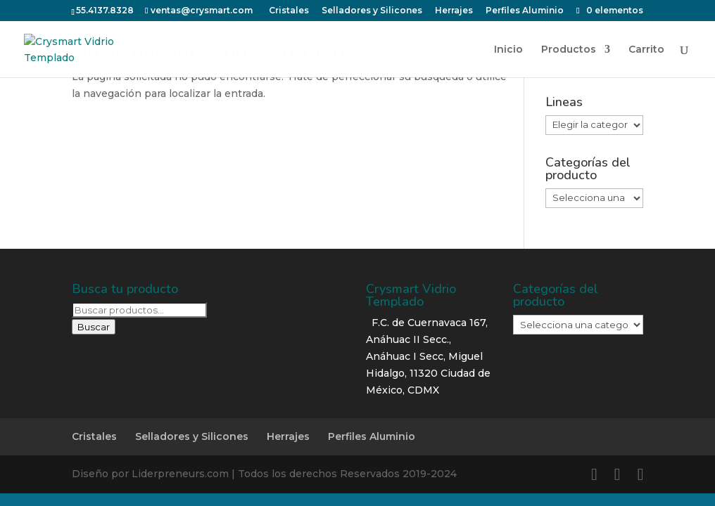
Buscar (93, 326)
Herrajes (288, 436)
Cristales (94, 436)
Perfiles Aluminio (371, 436)
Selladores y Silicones (191, 436)
